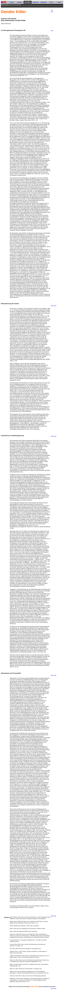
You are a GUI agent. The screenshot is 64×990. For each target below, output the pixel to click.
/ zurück (54, 305)
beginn (52, 988)
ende (52, 10)
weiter (52, 30)
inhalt (52, 11)
